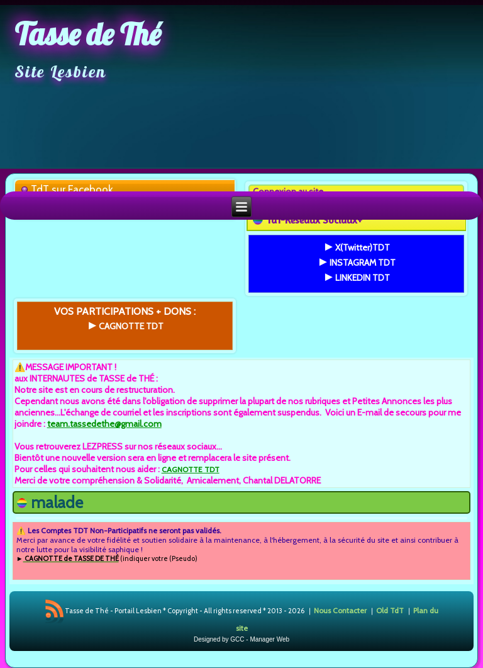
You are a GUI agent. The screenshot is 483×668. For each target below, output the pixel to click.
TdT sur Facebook (72, 189)
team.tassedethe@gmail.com (104, 423)
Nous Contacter (340, 609)
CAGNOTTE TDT (190, 469)
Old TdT (390, 609)
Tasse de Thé (87, 34)
